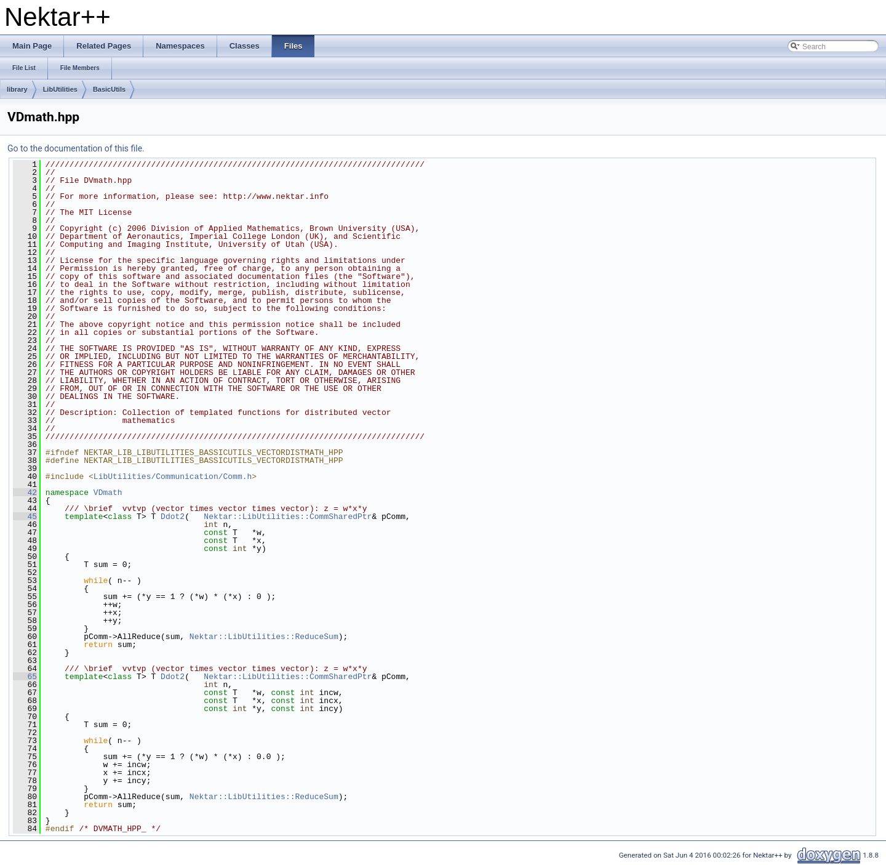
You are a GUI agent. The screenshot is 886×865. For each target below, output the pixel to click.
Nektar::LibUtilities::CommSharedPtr (288, 516)
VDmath (108, 492)
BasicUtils (109, 89)
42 (25, 492)
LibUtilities (60, 89)
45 (25, 516)
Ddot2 (173, 516)
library (17, 89)
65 (25, 676)
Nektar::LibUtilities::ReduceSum (264, 636)
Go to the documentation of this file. (76, 148)
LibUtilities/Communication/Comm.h (173, 476)
